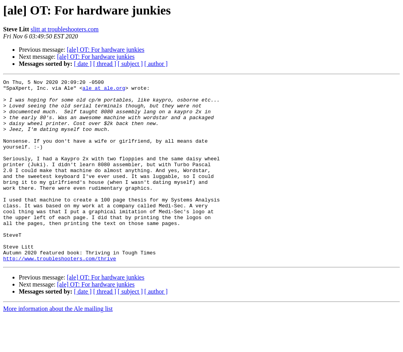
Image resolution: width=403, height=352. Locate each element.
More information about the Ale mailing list (58, 345)
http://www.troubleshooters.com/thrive (59, 294)
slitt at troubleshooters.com (65, 29)
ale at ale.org (104, 90)
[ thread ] (104, 63)
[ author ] (156, 63)
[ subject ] (130, 63)
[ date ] (83, 63)
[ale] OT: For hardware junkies (105, 49)
